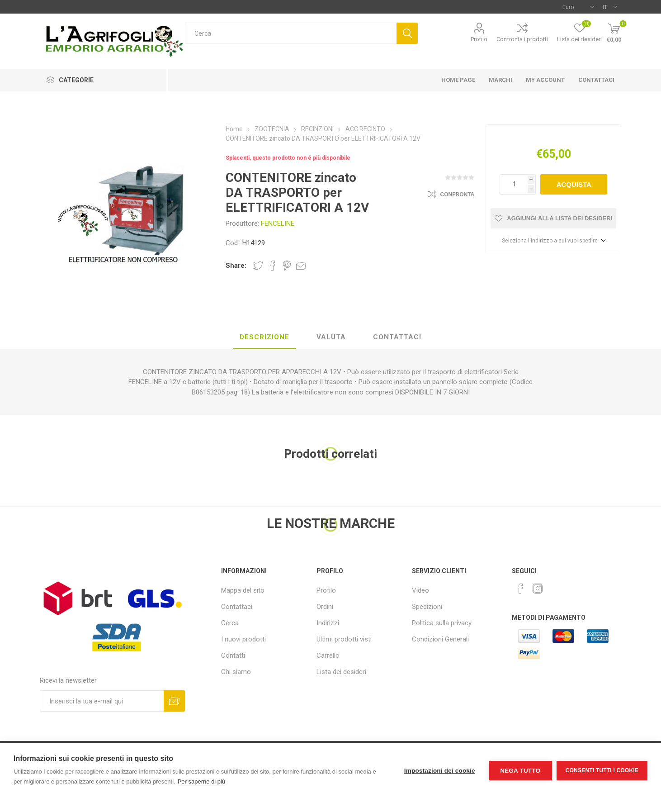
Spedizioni (427, 607)
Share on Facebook (273, 266)
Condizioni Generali (440, 639)
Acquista (574, 184)
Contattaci (236, 607)
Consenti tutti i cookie (602, 770)
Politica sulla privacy (442, 623)
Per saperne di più (202, 781)
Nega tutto (520, 770)
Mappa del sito (242, 590)
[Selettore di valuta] (578, 7)
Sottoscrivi (174, 701)
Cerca (407, 33)
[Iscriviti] (102, 701)
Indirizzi (327, 623)
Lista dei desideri (341, 672)
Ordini (324, 607)
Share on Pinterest (287, 266)
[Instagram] (537, 588)
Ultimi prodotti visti (344, 639)
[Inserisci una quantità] (514, 184)
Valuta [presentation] (331, 337)
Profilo (479, 39)
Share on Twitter (258, 266)
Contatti (233, 655)
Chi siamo (236, 672)
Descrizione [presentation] (264, 337)
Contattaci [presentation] (397, 337)
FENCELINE (277, 223)
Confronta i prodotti (522, 39)
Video (420, 590)
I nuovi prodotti (243, 639)
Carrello (328, 655)
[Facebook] (520, 588)
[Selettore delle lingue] (610, 7)
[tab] (264, 337)
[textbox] (291, 33)
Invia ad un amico (301, 266)
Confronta (457, 194)
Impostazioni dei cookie (439, 770)
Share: (236, 265)
